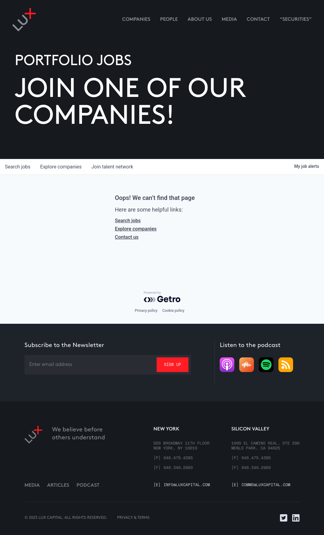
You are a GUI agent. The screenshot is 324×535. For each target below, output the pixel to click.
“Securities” (296, 19)
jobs (17, 167)
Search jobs (127, 220)
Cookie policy (173, 310)
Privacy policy (146, 310)
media (229, 19)
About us (200, 19)
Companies (136, 19)
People (169, 19)
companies (60, 167)
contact (258, 19)
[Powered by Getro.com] (162, 296)
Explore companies (135, 229)
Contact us (126, 237)
